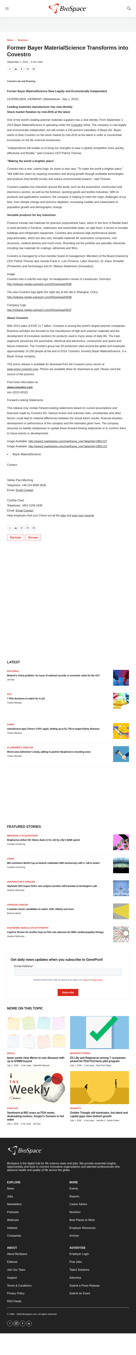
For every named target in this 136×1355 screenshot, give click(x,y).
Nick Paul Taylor (103, 1065)
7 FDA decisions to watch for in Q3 (26, 698)
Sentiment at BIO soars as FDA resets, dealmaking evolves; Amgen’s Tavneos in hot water (35, 1116)
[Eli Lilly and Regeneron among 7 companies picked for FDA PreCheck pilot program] (99, 1032)
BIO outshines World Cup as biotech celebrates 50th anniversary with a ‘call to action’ (53, 863)
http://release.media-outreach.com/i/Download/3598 (39, 284)
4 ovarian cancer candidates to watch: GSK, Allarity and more (40, 909)
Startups (15, 537)
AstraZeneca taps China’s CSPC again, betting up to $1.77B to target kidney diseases (53, 728)
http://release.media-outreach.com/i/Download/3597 (39, 310)
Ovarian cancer (17, 904)
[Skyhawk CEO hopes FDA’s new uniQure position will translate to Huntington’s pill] (121, 888)
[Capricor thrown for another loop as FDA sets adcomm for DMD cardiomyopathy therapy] (121, 934)
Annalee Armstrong (16, 844)
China (10, 724)
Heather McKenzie (15, 890)
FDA (9, 694)
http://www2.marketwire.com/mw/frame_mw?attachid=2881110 (68, 446)
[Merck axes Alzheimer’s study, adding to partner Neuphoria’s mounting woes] (121, 754)
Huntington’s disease (21, 881)
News (10, 40)
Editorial (13, 671)
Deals (11, 1053)
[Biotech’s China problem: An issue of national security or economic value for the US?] (121, 678)
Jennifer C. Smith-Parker (107, 1120)
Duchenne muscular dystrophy (28, 927)
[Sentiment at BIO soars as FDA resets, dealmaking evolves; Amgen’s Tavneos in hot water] (36, 1087)
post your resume (83, 515)
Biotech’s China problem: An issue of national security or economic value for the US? (53, 675)
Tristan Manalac (14, 703)
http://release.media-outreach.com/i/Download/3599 (39, 297)
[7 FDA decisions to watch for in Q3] (121, 701)
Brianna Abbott (14, 913)
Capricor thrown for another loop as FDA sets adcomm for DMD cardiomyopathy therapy (55, 932)
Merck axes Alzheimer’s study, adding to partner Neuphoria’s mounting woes (49, 751)
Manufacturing (80, 1053)
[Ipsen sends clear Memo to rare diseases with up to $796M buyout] (36, 1032)
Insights (75, 1108)
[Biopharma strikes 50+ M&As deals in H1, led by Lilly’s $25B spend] (121, 842)
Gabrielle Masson (41, 1065)
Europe (33, 537)
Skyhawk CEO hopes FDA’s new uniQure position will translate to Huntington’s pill (52, 886)
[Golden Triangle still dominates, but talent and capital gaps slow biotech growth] (99, 1087)
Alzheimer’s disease (20, 747)
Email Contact (24, 490)
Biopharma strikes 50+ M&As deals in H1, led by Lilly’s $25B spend (43, 840)
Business (23, 40)
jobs (63, 515)
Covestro (76, 124)
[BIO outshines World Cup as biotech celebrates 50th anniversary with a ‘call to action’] (121, 865)
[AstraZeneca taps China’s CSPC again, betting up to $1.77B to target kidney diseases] (121, 731)
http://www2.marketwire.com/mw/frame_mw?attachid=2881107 (68, 441)
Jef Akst (10, 679)
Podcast (12, 1108)
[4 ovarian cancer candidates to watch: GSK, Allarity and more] (121, 911)
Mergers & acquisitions (22, 835)
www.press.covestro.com (22, 369)
